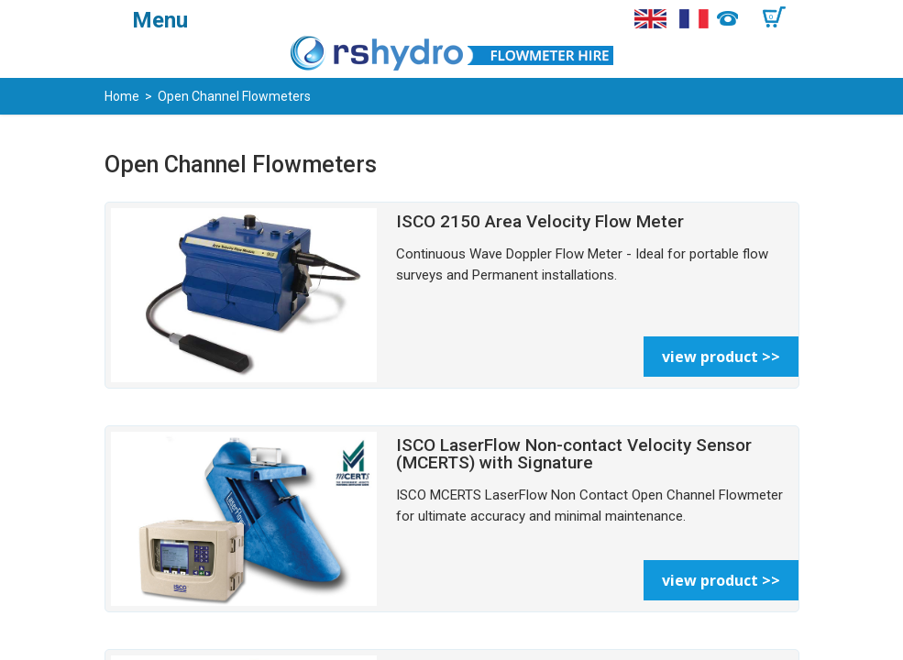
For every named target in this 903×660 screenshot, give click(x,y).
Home (122, 96)
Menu (160, 20)
